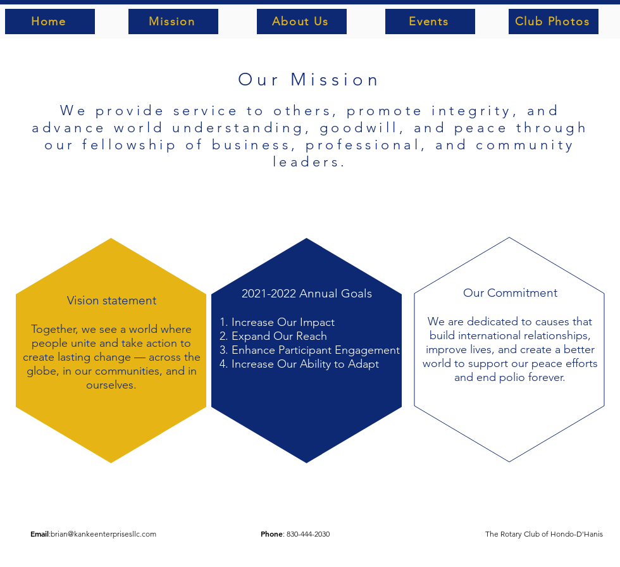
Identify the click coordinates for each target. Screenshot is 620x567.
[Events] (430, 21)
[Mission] (173, 21)
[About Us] (302, 21)
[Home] (50, 21)
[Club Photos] (553, 21)
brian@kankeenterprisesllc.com (103, 534)
